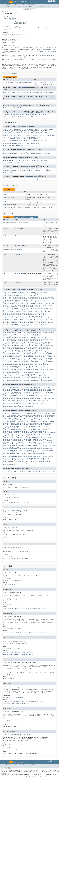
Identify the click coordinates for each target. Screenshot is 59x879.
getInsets (35, 345)
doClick (5, 298)
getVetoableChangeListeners (11, 353)
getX (40, 353)
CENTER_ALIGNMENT (32, 160)
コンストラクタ (18, 6)
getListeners (50, 345)
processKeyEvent (48, 361)
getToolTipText (26, 350)
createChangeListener (33, 297)
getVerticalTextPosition (25, 310)
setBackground (37, 371)
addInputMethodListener (25, 415)
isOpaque (48, 355)
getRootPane (46, 348)
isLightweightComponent (26, 355)
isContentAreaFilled (20, 311)
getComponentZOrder (9, 394)
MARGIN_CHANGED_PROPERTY (10, 137)
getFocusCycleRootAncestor (28, 426)
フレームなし (22, 4)
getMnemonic (42, 305)
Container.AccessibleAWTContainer (13, 108)
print (28, 360)
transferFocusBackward (44, 463)
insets (40, 395)
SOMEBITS (41, 179)
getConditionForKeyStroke (26, 342)
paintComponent (47, 358)
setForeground (41, 374)
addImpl (45, 292)
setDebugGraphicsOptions (25, 372)
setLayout (13, 321)
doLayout (26, 390)
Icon (9, 201)
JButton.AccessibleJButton (24, 82)
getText (46, 308)
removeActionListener (26, 313)
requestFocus (7, 368)
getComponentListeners (27, 424)
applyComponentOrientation (29, 389)
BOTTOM (5, 169)
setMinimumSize (7, 377)
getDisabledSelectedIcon (21, 302)
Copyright (3, 774)
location (35, 444)
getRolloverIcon (35, 306)
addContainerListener (26, 387)
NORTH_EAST (47, 169)
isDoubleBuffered (12, 355)
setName (41, 461)
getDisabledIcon (8, 302)
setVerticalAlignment (9, 326)
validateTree (29, 406)
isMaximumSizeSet (8, 442)
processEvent (22, 402)
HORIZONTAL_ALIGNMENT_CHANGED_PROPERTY (15, 134)
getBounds (13, 340)
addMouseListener (49, 415)
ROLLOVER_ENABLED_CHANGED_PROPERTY (14, 140)
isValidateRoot (22, 358)
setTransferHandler (35, 379)
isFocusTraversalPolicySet (32, 398)
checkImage (42, 416)
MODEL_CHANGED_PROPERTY (10, 138)
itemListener (50, 135)
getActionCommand (15, 300)
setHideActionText (45, 318)
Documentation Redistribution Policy (15, 776)
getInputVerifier (25, 345)
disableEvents (21, 420)
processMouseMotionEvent (23, 363)
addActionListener (23, 292)
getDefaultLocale (8, 344)
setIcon (39, 319)
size (18, 463)
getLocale (17, 432)
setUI (46, 324)
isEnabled (36, 439)
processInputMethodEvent (44, 448)
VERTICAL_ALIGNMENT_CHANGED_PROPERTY (29, 143)
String (10, 204)
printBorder (41, 360)
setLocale (18, 461)
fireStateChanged (48, 298)
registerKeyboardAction (10, 364)
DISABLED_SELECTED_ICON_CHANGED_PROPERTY (16, 132)
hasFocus (43, 437)
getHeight (37, 344)
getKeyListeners (8, 432)
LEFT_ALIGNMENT (43, 160)
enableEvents (46, 420)
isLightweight (48, 440)
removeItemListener (9, 314)
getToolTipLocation (15, 350)
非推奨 (22, 1)
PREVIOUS (13, 170)
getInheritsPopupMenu (47, 344)
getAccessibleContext (21, 222)
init (43, 310)
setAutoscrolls (27, 371)
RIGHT (19, 170)
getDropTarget (14, 426)
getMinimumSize (26, 347)
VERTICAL (5, 172)
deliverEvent (18, 390)
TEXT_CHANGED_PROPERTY (10, 143)
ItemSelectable (16, 28)
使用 (15, 1)
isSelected (6, 313)
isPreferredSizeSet (33, 442)
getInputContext (8, 431)
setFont (33, 374)
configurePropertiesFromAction (12, 295)
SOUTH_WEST (38, 170)
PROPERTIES (34, 179)
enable (27, 334)
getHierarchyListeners (29, 429)
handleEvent (35, 437)
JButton (5, 194)
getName (49, 434)
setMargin (20, 321)
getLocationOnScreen (36, 432)
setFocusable (24, 459)
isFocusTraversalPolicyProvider (13, 398)
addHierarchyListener (9, 415)
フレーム (16, 4)
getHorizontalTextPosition (39, 303)
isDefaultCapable (20, 245)
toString (23, 463)
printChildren (50, 360)
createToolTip (14, 334)
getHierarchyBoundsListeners (12, 429)
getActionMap (22, 337)
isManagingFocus (39, 355)
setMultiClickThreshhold (10, 322)
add (4, 387)
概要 (1, 1)
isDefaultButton (20, 236)
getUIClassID (19, 228)
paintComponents (22, 400)
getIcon (51, 303)
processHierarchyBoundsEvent (12, 448)
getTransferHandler (23, 352)
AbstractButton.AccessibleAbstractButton (16, 92)
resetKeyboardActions (9, 369)
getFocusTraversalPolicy (10, 395)
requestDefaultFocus (41, 366)
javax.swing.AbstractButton (19, 22)
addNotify (20, 332)
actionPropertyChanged (10, 292)
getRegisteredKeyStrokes (34, 348)
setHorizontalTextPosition (27, 319)
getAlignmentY (41, 337)
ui (25, 152)
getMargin (35, 305)
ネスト (6, 6)
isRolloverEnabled (44, 311)
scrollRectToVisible (37, 369)
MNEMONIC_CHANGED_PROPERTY (28, 137)
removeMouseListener (39, 453)
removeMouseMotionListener (11, 455)
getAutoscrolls (22, 339)
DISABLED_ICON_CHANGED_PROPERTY (38, 131)
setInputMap (21, 376)
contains (5, 334)
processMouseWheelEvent (10, 450)
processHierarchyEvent (29, 448)
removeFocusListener (47, 450)
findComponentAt (35, 390)
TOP (43, 170)
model (39, 137)
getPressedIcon (24, 306)
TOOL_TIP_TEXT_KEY (17, 152)
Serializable (36, 28)
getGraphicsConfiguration (46, 428)
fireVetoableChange (35, 336)
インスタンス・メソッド (21, 217)
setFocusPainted (34, 318)
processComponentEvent (35, 447)
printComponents (43, 400)
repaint (25, 366)
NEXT (36, 169)
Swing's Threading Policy (43, 59)
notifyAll (41, 471)
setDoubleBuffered (8, 374)
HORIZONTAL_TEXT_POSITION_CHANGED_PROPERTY (16, 135)
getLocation (6, 347)
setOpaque (34, 377)
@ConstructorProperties (10, 510)
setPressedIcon (24, 322)
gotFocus (28, 437)
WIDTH (46, 179)
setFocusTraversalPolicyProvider (30, 405)
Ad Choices (49, 776)
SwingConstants (6, 29)
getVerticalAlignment (9, 310)
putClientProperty (37, 363)
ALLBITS (10, 179)
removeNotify (19, 254)
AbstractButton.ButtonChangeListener (41, 92)
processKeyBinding (36, 361)
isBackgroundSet (8, 439)
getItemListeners (19, 305)
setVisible (26, 380)
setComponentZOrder (25, 403)
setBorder (46, 371)
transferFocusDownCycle (10, 406)
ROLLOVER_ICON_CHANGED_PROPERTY (36, 140)
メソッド (25, 6)
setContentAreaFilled (9, 316)
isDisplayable (27, 439)
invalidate (47, 395)
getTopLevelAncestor (9, 352)
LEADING (27, 169)
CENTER (10, 169)
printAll (34, 360)
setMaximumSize (42, 376)
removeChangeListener (40, 313)
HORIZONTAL (21, 169)
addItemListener (8, 294)
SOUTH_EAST (30, 170)
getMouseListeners (49, 432)
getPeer (12, 436)
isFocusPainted (32, 311)
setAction (19, 314)
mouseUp (35, 445)
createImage (23, 418)
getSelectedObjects (36, 308)
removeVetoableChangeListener (12, 366)
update (50, 380)
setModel (43, 321)
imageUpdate (37, 310)
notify (35, 471)
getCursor (6, 426)
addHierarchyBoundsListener (46, 413)
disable (22, 334)
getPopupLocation (8, 348)
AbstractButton (11, 40)
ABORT (4, 179)
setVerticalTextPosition (25, 326)
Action (9, 48)
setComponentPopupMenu (10, 372)
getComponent (7, 392)
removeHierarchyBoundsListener (12, 452)
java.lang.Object (6, 16)
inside (49, 437)
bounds (36, 416)
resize (11, 458)
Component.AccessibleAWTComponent (13, 114)
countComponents (8, 390)
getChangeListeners (41, 300)
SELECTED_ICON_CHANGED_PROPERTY (40, 142)
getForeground (33, 428)
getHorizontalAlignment (23, 303)
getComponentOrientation (42, 424)
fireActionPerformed (21, 298)
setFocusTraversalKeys (22, 374)
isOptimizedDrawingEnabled (11, 356)
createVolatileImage (43, 418)
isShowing (43, 442)
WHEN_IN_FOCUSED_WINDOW (43, 153)
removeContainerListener (10, 403)
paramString (18, 249)
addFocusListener (31, 413)
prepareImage (14, 447)
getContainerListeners (23, 394)
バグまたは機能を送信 (6, 769)
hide (4, 355)
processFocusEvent (49, 447)
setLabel (5, 321)
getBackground (46, 423)
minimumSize (12, 400)
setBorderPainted (40, 314)
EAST (15, 169)
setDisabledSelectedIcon (36, 316)
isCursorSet (18, 439)
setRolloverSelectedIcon (10, 324)
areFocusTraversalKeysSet (46, 389)
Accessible (44, 28)
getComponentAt (17, 392)
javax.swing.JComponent (16, 21)
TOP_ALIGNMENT (18, 162)
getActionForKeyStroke (10, 337)
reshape (20, 369)
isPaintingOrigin (39, 356)
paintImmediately (8, 360)
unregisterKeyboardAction (39, 380)
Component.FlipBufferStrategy (31, 116)
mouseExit (21, 445)
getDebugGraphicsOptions (42, 342)
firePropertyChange (36, 334)
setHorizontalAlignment (10, 319)
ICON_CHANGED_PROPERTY (38, 135)
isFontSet (28, 440)
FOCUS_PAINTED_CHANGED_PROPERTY (40, 132)
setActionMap (49, 369)
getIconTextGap (7, 305)
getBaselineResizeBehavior (45, 339)
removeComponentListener (31, 450)
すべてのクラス (31, 4)
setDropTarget (14, 459)
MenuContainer (26, 28)
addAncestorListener (9, 332)
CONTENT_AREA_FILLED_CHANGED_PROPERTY (15, 131)
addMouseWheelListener (26, 416)
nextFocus (45, 445)
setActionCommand (28, 314)
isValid (49, 442)
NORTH (40, 169)
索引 (26, 1)
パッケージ (5, 1)
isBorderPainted (8, 311)
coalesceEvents (7, 418)
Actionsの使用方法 (38, 51)
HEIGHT (27, 179)
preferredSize (32, 400)
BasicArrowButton (7, 34)
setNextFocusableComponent (22, 377)
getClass (22, 471)
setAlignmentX (7, 371)
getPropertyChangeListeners (24, 436)
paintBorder (14, 313)
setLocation (25, 461)
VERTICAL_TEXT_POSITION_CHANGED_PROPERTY (16, 145)
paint (30, 358)
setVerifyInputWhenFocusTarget (12, 380)
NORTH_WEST (6, 170)
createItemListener (47, 297)
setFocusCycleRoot (38, 403)
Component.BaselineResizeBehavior (35, 114)
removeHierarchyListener (31, 452)
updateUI (17, 282)
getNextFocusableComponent (41, 347)
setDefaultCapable (20, 273)
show (10, 463)
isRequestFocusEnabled (10, 358)
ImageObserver (6, 28)
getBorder (6, 340)
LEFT (32, 169)
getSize (5, 350)
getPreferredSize (20, 348)
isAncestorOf (7, 397)
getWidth (34, 353)
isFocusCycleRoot (17, 397)
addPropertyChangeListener (42, 387)
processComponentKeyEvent (21, 361)
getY (43, 353)
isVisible (6, 444)
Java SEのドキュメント (36, 770)
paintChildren (37, 358)
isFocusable (43, 439)
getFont (25, 428)
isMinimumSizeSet (20, 442)
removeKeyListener (26, 453)
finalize (15, 471)
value (20, 510)
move (40, 445)
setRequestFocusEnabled (10, 379)
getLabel (28, 305)
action (5, 413)
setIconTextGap (47, 319)
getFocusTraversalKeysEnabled (12, 428)
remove (29, 402)
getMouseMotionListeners (10, 434)
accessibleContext (8, 160)
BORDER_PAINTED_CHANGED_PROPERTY (24, 129)
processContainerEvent (10, 402)
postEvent (6, 447)
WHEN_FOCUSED (31, 153)
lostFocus (42, 444)
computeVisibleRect (48, 332)
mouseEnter (13, 445)
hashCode (28, 471)
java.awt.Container (12, 19)
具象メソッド (33, 217)
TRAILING (48, 170)
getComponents (50, 392)
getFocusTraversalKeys (38, 394)
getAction (6, 300)
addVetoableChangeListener (32, 332)
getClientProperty (23, 340)
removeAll (41, 402)
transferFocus (31, 463)
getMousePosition (32, 395)
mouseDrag (6, 445)
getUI (51, 308)
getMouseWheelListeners (38, 434)
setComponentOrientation (41, 458)
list (48, 398)
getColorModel (14, 424)
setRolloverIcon (48, 322)
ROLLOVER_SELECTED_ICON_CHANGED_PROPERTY (16, 142)
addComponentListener (18, 413)
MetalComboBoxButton (19, 34)
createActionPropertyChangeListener (14, 297)
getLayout (22, 395)
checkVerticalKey (32, 294)
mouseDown (49, 444)
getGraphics (29, 344)
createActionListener (30, 295)
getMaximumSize (16, 347)
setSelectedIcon (33, 324)
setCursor (6, 459)
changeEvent (38, 129)
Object (17, 468)
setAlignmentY (17, 371)
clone (4, 471)
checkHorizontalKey (20, 294)
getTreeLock (20, 437)
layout (44, 398)
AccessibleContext (9, 222)
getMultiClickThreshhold (10, 306)
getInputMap (6, 345)
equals (10, 471)
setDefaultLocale (40, 372)
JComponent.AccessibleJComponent (13, 101)
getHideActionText (8, 303)
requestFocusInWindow (28, 368)
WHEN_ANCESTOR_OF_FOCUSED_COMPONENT (14, 153)
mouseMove (28, 445)
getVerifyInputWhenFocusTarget (39, 352)
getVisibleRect (26, 353)
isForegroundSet (37, 440)
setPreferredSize (44, 377)
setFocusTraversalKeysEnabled (38, 459)
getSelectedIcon (24, 308)
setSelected (23, 324)
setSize (47, 461)
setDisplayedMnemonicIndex (11, 318)
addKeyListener (37, 415)
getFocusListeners (43, 426)
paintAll (52, 445)
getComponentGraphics (36, 340)
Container (17, 105)
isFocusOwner (7, 440)
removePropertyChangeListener (12, 456)
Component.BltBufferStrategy (12, 116)
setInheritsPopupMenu (9, 376)
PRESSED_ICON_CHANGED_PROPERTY (28, 138)
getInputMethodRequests (38, 431)
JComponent (21, 96)
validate (21, 406)
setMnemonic (27, 321)
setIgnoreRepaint (8, 461)
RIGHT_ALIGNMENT (8, 162)
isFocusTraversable (18, 440)
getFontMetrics (19, 344)
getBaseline (31, 339)
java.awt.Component (10, 18)
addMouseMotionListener (10, 416)
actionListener (7, 129)
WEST (11, 172)
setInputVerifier (31, 376)
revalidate (26, 369)
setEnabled (24, 318)
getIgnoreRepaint (42, 429)
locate (5, 400)
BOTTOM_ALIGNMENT (21, 160)
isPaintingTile (50, 356)
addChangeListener (36, 292)
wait (46, 471)
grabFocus (49, 353)
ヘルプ (29, 1)
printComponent (7, 361)
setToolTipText (23, 379)
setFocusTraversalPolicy (10, 405)
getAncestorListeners (9, 339)
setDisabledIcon (22, 316)
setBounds (22, 458)
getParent (6, 436)
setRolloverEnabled (36, 322)
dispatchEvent (31, 420)
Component (18, 112)
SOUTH (23, 170)
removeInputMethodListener (11, 453)
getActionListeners (28, 300)
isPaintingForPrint (27, 356)
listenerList (7, 152)
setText (41, 324)
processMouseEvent (8, 363)
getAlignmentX (31, 337)
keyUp (18, 444)
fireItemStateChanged (35, 298)
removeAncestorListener (42, 364)
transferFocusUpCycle (9, 464)
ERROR (15, 179)
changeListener (48, 129)
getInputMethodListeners (21, 431)
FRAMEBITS (21, 179)
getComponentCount (38, 392)
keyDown (12, 444)
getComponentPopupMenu (10, 342)
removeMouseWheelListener (29, 455)
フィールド (11, 6)
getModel (50, 305)
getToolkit (12, 437)
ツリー (18, 1)
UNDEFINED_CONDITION (33, 152)
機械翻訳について (29, 9)
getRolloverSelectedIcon (10, 308)
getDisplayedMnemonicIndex (39, 302)
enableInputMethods (9, 421)
